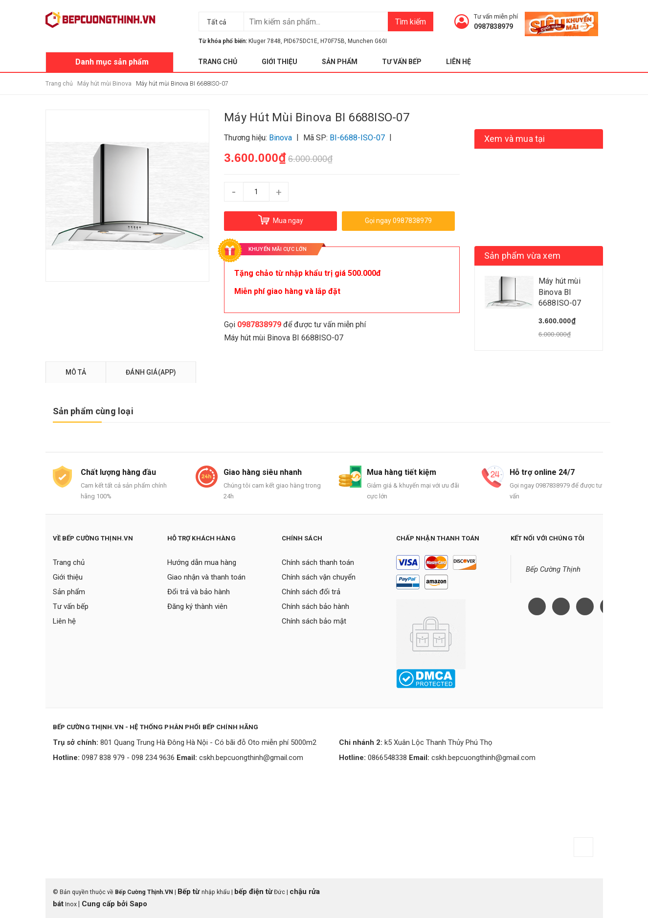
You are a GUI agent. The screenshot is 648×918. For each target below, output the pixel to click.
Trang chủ (217, 62)
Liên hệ (458, 62)
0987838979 (493, 26)
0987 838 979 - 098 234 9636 (128, 757)
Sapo (138, 903)
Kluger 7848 (264, 41)
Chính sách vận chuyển (319, 577)
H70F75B (332, 41)
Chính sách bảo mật (314, 621)
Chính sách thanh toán (318, 562)
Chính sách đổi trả (311, 591)
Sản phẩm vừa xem (522, 255)
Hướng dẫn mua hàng (201, 562)
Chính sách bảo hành (315, 606)
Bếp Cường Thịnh (553, 569)
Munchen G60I (367, 41)
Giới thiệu (279, 62)
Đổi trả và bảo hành (198, 591)
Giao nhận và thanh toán (206, 577)
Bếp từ (189, 891)
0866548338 (387, 757)
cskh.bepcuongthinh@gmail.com (251, 757)
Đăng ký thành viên (197, 606)
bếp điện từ (253, 891)
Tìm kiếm (410, 21)
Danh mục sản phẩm (112, 62)
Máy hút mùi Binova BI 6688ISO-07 (283, 337)
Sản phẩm (340, 62)
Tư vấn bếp (402, 62)
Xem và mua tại (514, 139)
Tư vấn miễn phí (496, 16)
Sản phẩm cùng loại (93, 411)
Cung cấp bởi (105, 903)
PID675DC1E (300, 41)
